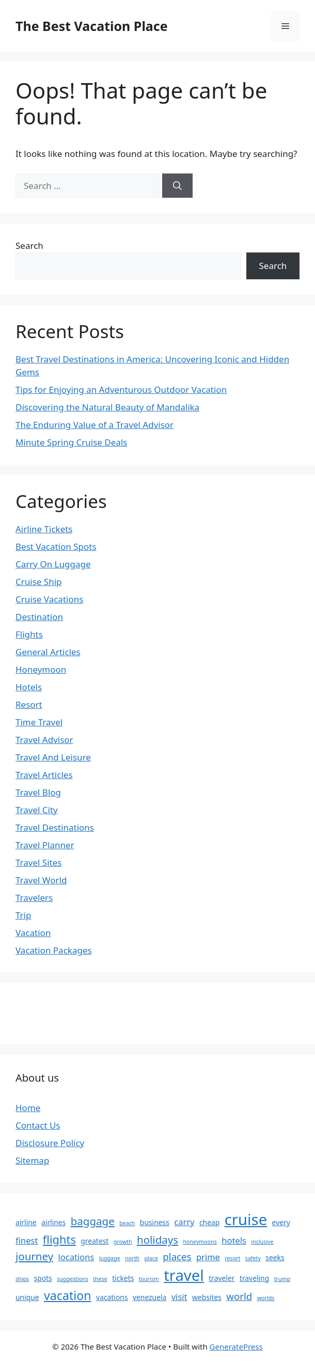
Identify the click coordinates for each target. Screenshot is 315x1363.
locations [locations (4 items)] (76, 1257)
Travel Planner (44, 845)
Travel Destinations (54, 827)
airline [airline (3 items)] (26, 1222)
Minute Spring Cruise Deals (71, 442)
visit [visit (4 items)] (179, 1297)
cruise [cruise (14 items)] (246, 1219)
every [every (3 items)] (281, 1222)
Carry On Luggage (53, 564)
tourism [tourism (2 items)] (149, 1278)
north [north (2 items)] (132, 1258)
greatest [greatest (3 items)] (94, 1241)
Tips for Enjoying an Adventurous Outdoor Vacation (121, 389)
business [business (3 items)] (154, 1222)
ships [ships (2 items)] (22, 1278)
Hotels (28, 687)
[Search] (177, 185)
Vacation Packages (53, 950)
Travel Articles (44, 775)
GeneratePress (236, 1346)
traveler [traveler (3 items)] (221, 1278)
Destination (39, 617)
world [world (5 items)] (239, 1296)
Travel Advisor (44, 740)
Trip (23, 915)
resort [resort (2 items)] (232, 1258)
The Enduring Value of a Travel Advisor (94, 425)
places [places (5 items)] (177, 1256)
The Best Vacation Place (91, 26)
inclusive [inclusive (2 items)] (262, 1241)
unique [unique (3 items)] (27, 1297)
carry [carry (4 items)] (184, 1222)
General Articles (48, 652)
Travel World (41, 880)
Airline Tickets (44, 529)
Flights (29, 634)
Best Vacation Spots (56, 546)
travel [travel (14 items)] (184, 1275)
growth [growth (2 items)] (123, 1241)
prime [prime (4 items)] (208, 1257)
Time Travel (38, 722)
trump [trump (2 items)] (282, 1278)
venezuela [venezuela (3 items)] (149, 1297)
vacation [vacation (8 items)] (67, 1295)
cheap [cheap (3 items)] (209, 1222)
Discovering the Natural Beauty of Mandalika (107, 407)
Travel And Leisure (53, 757)
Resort (28, 704)
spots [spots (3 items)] (43, 1278)
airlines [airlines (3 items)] (53, 1222)
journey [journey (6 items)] (34, 1256)
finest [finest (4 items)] (26, 1240)
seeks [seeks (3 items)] (274, 1257)
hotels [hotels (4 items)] (234, 1240)
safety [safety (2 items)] (253, 1258)
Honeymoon (40, 669)
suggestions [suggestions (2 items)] (72, 1278)
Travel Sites (38, 862)
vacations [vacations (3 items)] (112, 1297)
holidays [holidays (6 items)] (157, 1239)
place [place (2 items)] (151, 1258)
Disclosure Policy (49, 1143)
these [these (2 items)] (100, 1278)
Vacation (33, 933)
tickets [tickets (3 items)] (123, 1278)
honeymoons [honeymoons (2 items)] (200, 1241)
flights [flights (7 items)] (59, 1239)
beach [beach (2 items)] (127, 1223)
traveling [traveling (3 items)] (254, 1278)
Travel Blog (38, 792)
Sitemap (32, 1160)
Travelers (34, 898)
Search (29, 245)
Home (27, 1108)
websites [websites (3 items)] (207, 1297)
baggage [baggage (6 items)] (93, 1221)
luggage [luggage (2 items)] (109, 1258)
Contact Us (37, 1125)
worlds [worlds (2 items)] (266, 1298)
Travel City (36, 810)
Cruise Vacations (49, 599)
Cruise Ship (38, 582)
